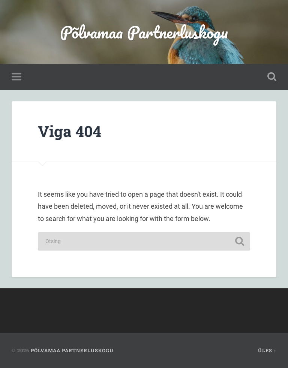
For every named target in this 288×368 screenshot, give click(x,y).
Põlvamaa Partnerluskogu (144, 32)
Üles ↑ (267, 350)
